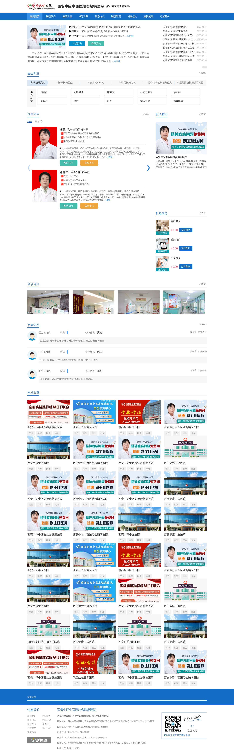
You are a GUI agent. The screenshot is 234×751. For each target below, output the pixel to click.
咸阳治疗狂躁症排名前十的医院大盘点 (180, 48)
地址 (57, 433)
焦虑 (109, 101)
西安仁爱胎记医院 (129, 641)
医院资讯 (148, 16)
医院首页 (35, 16)
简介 (31, 433)
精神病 (44, 92)
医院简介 (51, 16)
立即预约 (186, 230)
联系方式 (100, 16)
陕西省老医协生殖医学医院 (43, 641)
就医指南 (132, 16)
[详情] (130, 36)
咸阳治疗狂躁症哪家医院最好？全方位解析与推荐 (185, 52)
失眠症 (44, 101)
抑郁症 (110, 92)
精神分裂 (145, 101)
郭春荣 (38, 121)
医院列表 (61, 748)
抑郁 (76, 101)
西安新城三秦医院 (174, 606)
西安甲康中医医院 (38, 463)
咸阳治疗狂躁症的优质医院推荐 (177, 60)
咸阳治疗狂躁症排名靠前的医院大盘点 (180, 35)
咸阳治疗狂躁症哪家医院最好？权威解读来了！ (184, 43)
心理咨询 (78, 92)
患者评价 (165, 16)
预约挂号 (68, 162)
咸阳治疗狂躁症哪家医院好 (175, 27)
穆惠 (29, 121)
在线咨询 (77, 43)
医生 (48, 433)
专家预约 (96, 43)
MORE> (203, 73)
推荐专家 (83, 16)
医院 (69, 748)
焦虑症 (177, 92)
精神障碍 (178, 101)
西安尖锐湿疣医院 (174, 463)
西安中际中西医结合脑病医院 (80, 6)
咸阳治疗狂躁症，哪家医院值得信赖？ (180, 56)
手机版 (76, 748)
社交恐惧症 (146, 92)
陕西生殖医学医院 (129, 427)
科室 (40, 433)
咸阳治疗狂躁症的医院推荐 (175, 31)
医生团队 (31, 720)
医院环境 (116, 16)
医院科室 (67, 16)
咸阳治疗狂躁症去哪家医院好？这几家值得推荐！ (185, 39)
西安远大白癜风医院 (85, 427)
